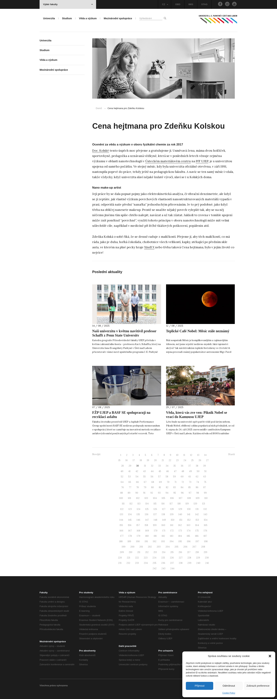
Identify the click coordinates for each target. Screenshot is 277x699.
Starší (231, 454)
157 (138, 525)
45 (159, 471)
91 (144, 492)
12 (191, 455)
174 (188, 530)
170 (155, 530)
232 (128, 563)
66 (137, 482)
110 (206, 498)
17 (134, 460)
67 (145, 482)
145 (130, 519)
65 (129, 482)
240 (198, 563)
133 (121, 514)
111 (123, 503)
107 (180, 498)
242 (155, 568)
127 (163, 509)
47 (175, 471)
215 (172, 552)
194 (171, 541)
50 (198, 471)
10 (177, 455)
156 (129, 525)
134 (130, 514)
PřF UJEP (202, 161)
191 (146, 541)
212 (147, 552)
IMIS (190, 4)
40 (121, 471)
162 (180, 525)
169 (147, 530)
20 (155, 460)
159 (155, 525)
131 (197, 509)
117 (171, 503)
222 (137, 557)
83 (174, 487)
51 (205, 471)
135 (138, 514)
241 (207, 563)
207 (194, 546)
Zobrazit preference (257, 685)
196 (189, 541)
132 (205, 509)
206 (185, 546)
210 (130, 552)
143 (205, 514)
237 (172, 563)
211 (138, 552)
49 (190, 471)
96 (182, 492)
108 (189, 498)
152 (189, 519)
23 (177, 460)
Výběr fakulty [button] (68, 4)
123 (130, 509)
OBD (177, 4)
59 (174, 476)
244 (172, 568)
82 (167, 487)
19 (148, 460)
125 (147, 509)
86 (197, 487)
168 (138, 530)
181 (155, 535)
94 (167, 492)
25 (192, 460)
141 (188, 514)
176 (205, 530)
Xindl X (149, 247)
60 (182, 476)
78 (137, 487)
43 (144, 471)
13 (198, 455)
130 (189, 509)
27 (207, 460)
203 (159, 546)
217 (188, 552)
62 (197, 476)
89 (129, 492)
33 (159, 465)
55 (144, 476)
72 (182, 482)
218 (197, 552)
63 (204, 476)
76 (122, 487)
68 (152, 482)
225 (163, 557)
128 (172, 509)
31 (145, 465)
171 (163, 530)
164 (197, 525)
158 (146, 525)
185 (188, 535)
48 (182, 471)
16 (126, 460)
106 (172, 498)
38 (197, 465)
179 (138, 535)
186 (197, 535)
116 (163, 503)
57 (159, 476)
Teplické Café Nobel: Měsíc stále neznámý (197, 331)
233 (137, 563)
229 (198, 557)
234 (146, 563)
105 (163, 498)
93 (159, 492)
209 (122, 552)
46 (167, 471)
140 (180, 514)
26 (200, 460)
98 (197, 492)
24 (185, 460)
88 (121, 492)
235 (154, 563)
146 (138, 519)
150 (172, 519)
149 (164, 519)
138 (163, 514)
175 (197, 530)
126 (155, 509)
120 (195, 503)
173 (180, 530)
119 (187, 503)
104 (155, 498)
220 (120, 557)
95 (174, 492)
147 (147, 519)
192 (154, 541)
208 (203, 546)
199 (123, 546)
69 (160, 482)
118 (179, 503)
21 (163, 460)
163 (188, 525)
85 (189, 487)
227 (180, 557)
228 (189, 557)
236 (163, 563)
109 (197, 498)
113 (138, 503)
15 (119, 460)
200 (132, 546)
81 (160, 487)
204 (168, 546)
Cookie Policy (228, 693)
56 (152, 476)
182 (163, 535)
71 (175, 482)
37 (189, 465)
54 (137, 476)
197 (197, 541)
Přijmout (199, 685)
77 (130, 487)
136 (146, 514)
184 (180, 535)
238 (180, 563)
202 (150, 546)
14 (205, 455)
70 (168, 482)
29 (130, 465)
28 (122, 465)
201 (141, 546)
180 (147, 535)
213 (155, 552)
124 (138, 509)
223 (146, 557)
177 (121, 535)
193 (163, 541)
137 (155, 514)
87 (204, 487)
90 (136, 492)
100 (121, 498)
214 (163, 552)
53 (129, 476)
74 (197, 482)
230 (207, 557)
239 (189, 563)
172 (172, 530)
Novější (96, 454)
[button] (270, 656)
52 (122, 476)
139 (171, 514)
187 (205, 535)
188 (121, 541)
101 (129, 498)
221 (128, 557)
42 (136, 471)
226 (172, 557)
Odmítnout (229, 685)
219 (205, 552)
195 (180, 541)
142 (197, 514)
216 (180, 552)
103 (146, 498)
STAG (204, 4)
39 (204, 465)
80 (152, 487)
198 (206, 541)
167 (130, 530)
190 (138, 541)
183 (171, 535)
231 (120, 563)
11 (184, 455)
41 (129, 471)
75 (205, 482)
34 (167, 465)
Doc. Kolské (100, 151)
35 (174, 465)
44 (152, 471)
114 (147, 503)
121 (203, 503)
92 (151, 492)
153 (197, 519)
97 (190, 492)
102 (138, 498)
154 (205, 519)
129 (180, 509)
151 (180, 519)
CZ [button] (165, 4)
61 (189, 476)
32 (152, 465)
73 (190, 482)
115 (155, 503)
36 (182, 465)
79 (145, 487)
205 (176, 546)
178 (130, 535)
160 (163, 525)
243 (163, 568)
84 (182, 487)
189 (129, 541)
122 (121, 509)
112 (130, 503)
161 (171, 525)
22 (170, 460)
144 (121, 519)
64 (122, 482)
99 (205, 492)
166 (121, 530)
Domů (99, 108)
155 (121, 525)
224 (154, 557)
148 (155, 519)
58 (167, 476)
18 (141, 460)
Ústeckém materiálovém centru (168, 161)
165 (205, 525)
